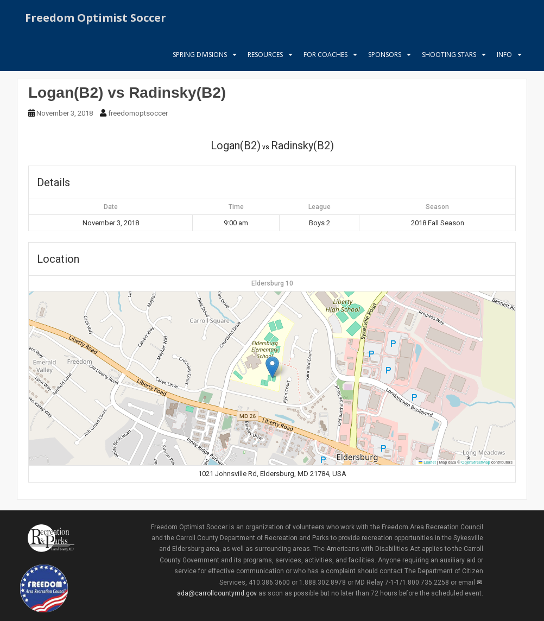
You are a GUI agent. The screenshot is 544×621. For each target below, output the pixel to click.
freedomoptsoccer (138, 113)
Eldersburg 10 (272, 283)
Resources (265, 56)
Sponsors (384, 56)
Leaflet (427, 462)
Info (504, 56)
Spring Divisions (200, 56)
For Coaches (325, 56)
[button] (272, 367)
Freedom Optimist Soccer (95, 18)
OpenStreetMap (475, 462)
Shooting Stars (449, 56)
